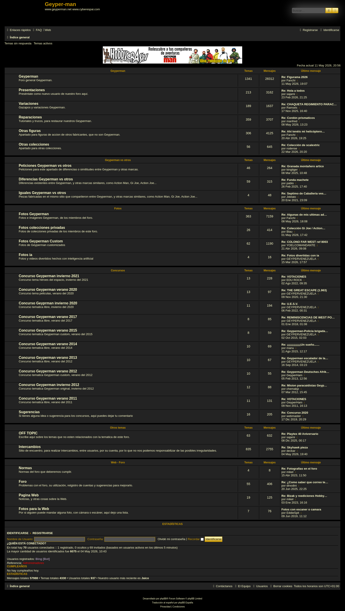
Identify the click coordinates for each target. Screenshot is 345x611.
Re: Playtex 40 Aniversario (299, 434)
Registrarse (43, 533)
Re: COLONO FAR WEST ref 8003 (304, 242)
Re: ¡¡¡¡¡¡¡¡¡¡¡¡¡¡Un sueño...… (300, 344)
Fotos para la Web (34, 509)
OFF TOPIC (28, 433)
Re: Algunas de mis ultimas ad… (304, 214)
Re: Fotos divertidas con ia (300, 255)
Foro (23, 481)
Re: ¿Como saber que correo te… (304, 482)
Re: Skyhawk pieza (294, 447)
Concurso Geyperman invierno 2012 (49, 385)
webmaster (294, 416)
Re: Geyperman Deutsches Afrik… (305, 372)
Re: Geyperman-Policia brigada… (304, 331)
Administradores (33, 563)
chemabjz (293, 388)
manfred (292, 121)
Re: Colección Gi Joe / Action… (303, 228)
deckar (291, 450)
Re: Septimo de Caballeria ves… (303, 193)
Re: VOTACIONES (293, 276)
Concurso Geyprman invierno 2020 (48, 303)
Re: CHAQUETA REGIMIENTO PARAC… (309, 104)
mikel (290, 472)
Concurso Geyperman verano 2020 (48, 289)
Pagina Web (29, 495)
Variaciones (28, 103)
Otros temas (118, 427)
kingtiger (292, 169)
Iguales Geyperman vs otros (42, 193)
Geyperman (117, 70)
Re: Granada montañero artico (302, 166)
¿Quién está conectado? (26, 543)
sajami (291, 94)
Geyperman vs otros (118, 160)
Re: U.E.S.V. (289, 304)
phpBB (163, 598)
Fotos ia (25, 255)
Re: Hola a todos (293, 90)
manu (290, 348)
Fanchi (291, 80)
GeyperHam (294, 375)
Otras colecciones (34, 144)
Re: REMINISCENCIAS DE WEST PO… (308, 317)
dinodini (292, 485)
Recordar (196, 539)
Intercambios (30, 447)
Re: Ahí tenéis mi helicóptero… (303, 131)
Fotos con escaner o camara (301, 509)
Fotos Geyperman (34, 214)
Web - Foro (118, 462)
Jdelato (291, 196)
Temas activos (43, 43)
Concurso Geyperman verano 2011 (48, 398)
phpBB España (185, 602)
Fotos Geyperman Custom (41, 241)
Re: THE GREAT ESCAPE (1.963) (304, 290)
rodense (292, 148)
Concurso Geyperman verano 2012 (48, 371)
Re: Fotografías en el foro (299, 468)
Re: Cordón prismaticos (298, 118)
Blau (289, 231)
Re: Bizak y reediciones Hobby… (304, 495)
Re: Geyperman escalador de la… (304, 358)
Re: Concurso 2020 (294, 412)
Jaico (145, 578)
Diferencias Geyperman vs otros (46, 179)
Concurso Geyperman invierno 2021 (49, 276)
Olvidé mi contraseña (171, 539)
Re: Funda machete (295, 180)
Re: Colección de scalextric (300, 145)
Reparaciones (30, 117)
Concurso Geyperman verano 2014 (48, 344)
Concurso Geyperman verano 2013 (48, 357)
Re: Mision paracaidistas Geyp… (304, 385)
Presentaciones (32, 90)
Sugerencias (29, 412)
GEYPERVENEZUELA (301, 258)
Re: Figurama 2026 (294, 77)
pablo (290, 183)
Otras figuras (30, 131)
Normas (25, 468)
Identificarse (18, 533)
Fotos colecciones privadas (42, 227)
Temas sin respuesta (17, 43)
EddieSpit (293, 512)
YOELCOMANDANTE (301, 245)
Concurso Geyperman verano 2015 (48, 330)
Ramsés (292, 107)
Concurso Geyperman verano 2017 (48, 317)
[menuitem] (37, 30)
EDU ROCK (294, 280)
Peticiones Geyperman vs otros (45, 165)
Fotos (118, 208)
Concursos (118, 270)
